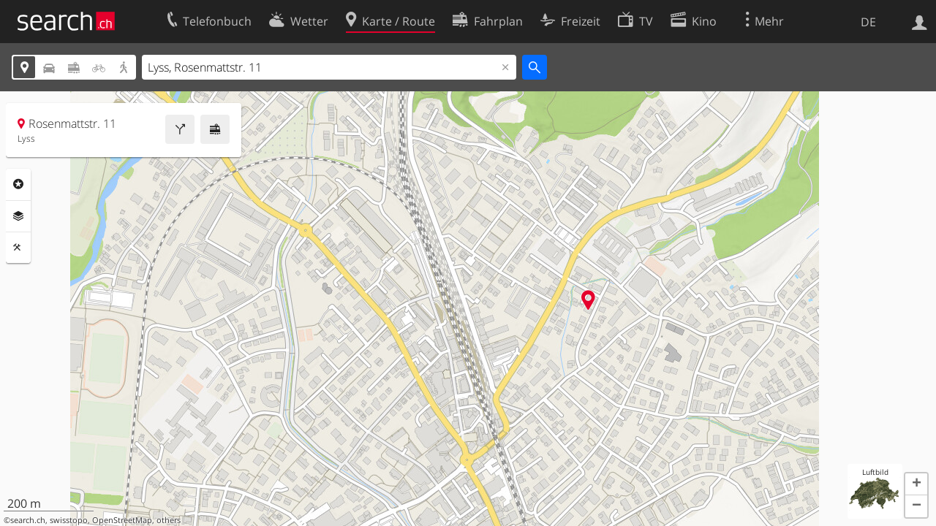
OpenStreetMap (122, 520)
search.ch (27, 520)
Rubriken (18, 184)
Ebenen (18, 216)
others (168, 520)
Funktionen (18, 247)
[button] (916, 484)
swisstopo (69, 520)
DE (868, 22)
